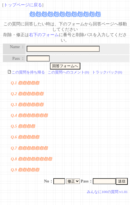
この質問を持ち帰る (26, 72)
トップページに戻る (23, 5)
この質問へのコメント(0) (68, 72)
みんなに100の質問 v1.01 (107, 192)
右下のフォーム (44, 34)
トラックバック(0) (107, 72)
